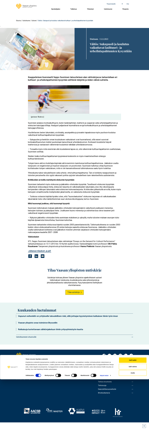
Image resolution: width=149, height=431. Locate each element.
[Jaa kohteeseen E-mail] (42, 256)
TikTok (131, 356)
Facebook (104, 356)
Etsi (128, 4)
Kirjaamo (102, 367)
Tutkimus (73, 9)
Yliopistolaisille (111, 4)
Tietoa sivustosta (105, 383)
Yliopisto (125, 9)
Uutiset (34, 21)
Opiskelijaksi (55, 9)
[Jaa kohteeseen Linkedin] (36, 256)
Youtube (115, 356)
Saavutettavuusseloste (107, 392)
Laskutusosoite (104, 371)
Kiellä (133, 424)
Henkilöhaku (103, 363)
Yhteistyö (90, 9)
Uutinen (94, 39)
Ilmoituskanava (104, 396)
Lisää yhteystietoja (24, 379)
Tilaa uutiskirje (73, 292)
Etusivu (18, 21)
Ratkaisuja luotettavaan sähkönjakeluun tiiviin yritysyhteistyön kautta (50, 329)
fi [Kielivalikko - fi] (122, 4)
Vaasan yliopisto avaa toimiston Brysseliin (37, 323)
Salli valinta (133, 418)
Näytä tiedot (104, 427)
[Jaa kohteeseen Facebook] (30, 256)
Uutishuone (108, 9)
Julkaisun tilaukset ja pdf (39, 251)
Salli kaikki (133, 412)
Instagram (120, 356)
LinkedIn (126, 356)
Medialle (101, 375)
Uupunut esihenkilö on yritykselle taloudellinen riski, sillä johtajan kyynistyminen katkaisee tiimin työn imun (68, 316)
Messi (100, 379)
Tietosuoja (102, 388)
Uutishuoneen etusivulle (26, 337)
